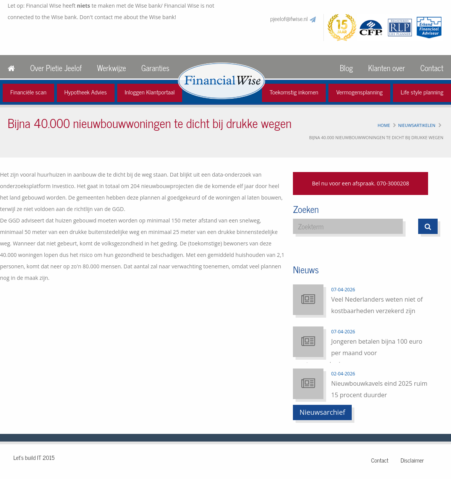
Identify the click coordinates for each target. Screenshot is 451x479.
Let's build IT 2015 (34, 457)
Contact (431, 68)
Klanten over (386, 68)
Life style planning (422, 92)
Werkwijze (111, 68)
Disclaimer (412, 460)
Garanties (155, 68)
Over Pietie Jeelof (56, 68)
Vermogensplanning (359, 92)
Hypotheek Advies (86, 92)
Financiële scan (28, 92)
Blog (346, 68)
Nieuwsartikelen (416, 125)
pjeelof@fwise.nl (289, 18)
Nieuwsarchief (322, 412)
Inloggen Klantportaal (150, 92)
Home (384, 125)
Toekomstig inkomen (294, 92)
